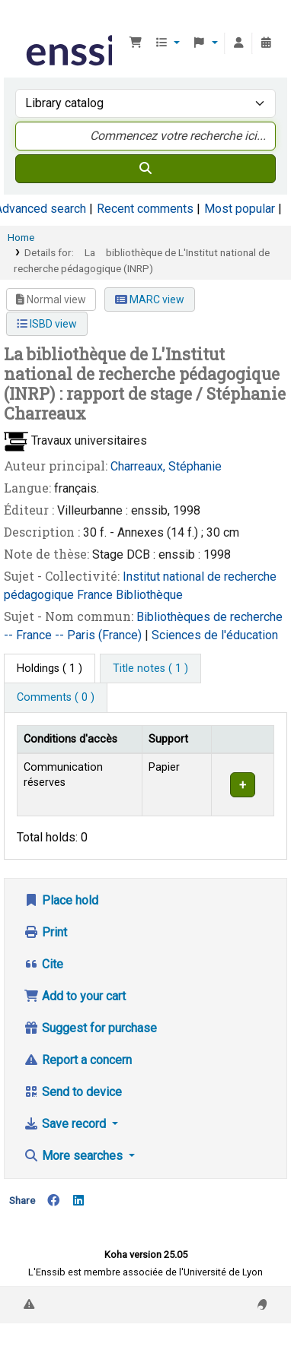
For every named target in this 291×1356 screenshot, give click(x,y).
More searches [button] (75, 1155)
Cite (43, 964)
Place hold (61, 900)
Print (45, 932)
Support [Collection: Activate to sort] (168, 739)
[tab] (150, 669)
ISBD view (47, 324)
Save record (66, 1124)
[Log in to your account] (238, 43)
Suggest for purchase (90, 1028)
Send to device (73, 1092)
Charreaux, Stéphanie (166, 466)
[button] (136, 43)
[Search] (145, 168)
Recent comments (145, 208)
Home (21, 237)
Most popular (239, 208)
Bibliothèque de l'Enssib (28, 22)
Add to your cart (75, 996)
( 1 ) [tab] (49, 668)
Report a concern (78, 1060)
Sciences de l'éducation (215, 635)
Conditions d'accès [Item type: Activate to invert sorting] (70, 739)
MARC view (149, 299)
